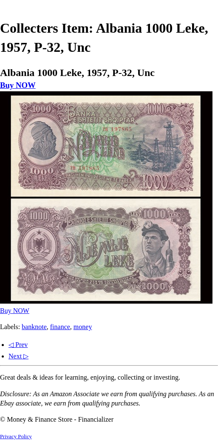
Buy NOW (18, 85)
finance (60, 326)
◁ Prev (18, 344)
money (83, 326)
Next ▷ (18, 356)
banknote (34, 326)
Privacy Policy (16, 437)
